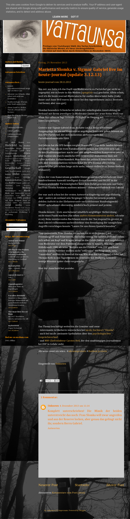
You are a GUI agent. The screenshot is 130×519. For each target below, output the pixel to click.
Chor (6, 151)
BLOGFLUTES (14, 266)
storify (28, 205)
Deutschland (19, 156)
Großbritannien (15, 171)
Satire (15, 203)
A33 (6, 142)
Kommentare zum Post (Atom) (68, 493)
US (14, 210)
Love (18, 186)
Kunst (18, 183)
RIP (29, 200)
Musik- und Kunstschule (14, 193)
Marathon (27, 185)
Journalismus (25, 174)
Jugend (7, 177)
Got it (75, 16)
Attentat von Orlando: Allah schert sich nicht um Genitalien (19, 96)
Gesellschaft (13, 168)
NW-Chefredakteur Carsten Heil (62, 341)
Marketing (9, 188)
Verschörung (20, 210)
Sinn (20, 203)
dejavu (27, 153)
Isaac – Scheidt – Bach (16, 268)
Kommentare (13, 230)
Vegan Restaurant (15, 328)
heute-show (26, 171)
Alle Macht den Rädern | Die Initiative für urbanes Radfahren (18, 252)
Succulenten (9, 208)
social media (13, 205)
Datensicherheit (11, 153)
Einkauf (15, 158)
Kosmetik (27, 180)
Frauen (27, 163)
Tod (22, 208)
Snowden (26, 203)
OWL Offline (10, 341)
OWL (19, 198)
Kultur (12, 183)
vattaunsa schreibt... (16, 127)
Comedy (13, 151)
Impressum (63, 510)
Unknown (53, 406)
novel (18, 195)
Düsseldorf (8, 158)
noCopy (27, 193)
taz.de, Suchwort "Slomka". (100, 330)
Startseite (82, 485)
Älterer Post (115, 485)
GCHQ (7, 165)
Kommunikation (13, 180)
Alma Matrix (17, 142)
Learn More (60, 16)
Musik (27, 190)
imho (15, 174)
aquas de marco (15, 275)
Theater (18, 208)
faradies (27, 161)
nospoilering (9, 195)
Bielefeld (11, 145)
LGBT (28, 183)
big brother (24, 146)
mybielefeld (13, 326)
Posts (10, 225)
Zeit (9, 277)
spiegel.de (87, 92)
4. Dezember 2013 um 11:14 (75, 406)
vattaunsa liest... (14, 131)
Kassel (17, 177)
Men (20, 191)
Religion (18, 200)
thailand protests (97, 351)
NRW (23, 195)
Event (7, 161)
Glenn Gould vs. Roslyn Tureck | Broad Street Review (17, 110)
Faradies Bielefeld (16, 296)
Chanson (26, 148)
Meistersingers (10, 191)
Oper (14, 198)
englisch (21, 158)
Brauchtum (9, 148)
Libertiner (9, 186)
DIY (29, 156)
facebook (17, 161)
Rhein (25, 200)
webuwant (13, 212)
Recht (11, 200)
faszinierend (9, 163)
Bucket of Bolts (14, 243)
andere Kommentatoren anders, (97, 215)
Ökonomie (8, 198)
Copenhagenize (15, 284)
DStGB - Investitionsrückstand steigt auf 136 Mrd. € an (19, 88)
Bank (28, 142)
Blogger (82, 510)
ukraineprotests (77, 351)
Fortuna (20, 163)
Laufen (24, 183)
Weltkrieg (23, 212)
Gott (7, 171)
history (8, 174)
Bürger (18, 148)
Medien (26, 188)
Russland (8, 203)
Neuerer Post (48, 485)
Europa (27, 159)
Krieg (7, 183)
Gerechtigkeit (25, 165)
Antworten (54, 428)
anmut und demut (16, 241)
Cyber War (25, 151)
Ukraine (27, 208)
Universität (9, 210)
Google (27, 168)
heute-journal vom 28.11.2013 (54, 82)
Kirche (26, 177)
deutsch (8, 156)
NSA (28, 195)
